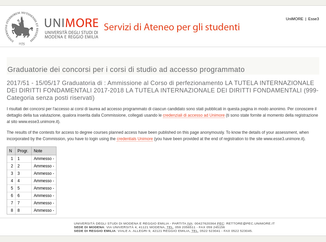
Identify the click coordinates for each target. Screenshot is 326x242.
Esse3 (313, 19)
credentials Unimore (135, 138)
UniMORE (294, 19)
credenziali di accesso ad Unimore (194, 115)
